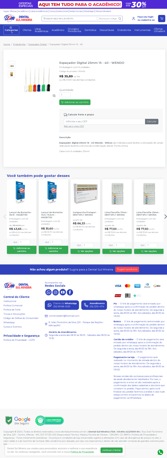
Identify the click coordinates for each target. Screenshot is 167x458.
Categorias (11, 30)
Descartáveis (107, 30)
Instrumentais (142, 30)
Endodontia (124, 30)
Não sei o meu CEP (74, 126)
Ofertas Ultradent (103, 11)
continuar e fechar (111, 450)
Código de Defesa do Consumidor (21, 318)
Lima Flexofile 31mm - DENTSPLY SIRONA (116, 213)
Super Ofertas (10, 11)
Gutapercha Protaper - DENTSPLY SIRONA (85, 213)
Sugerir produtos (127, 269)
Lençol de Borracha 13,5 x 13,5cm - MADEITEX (51, 215)
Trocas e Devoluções (14, 314)
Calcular (152, 121)
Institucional (62, 11)
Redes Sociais (75, 11)
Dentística (90, 30)
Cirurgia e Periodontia (74, 30)
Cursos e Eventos (12, 327)
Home (6, 44)
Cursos (52, 11)
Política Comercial (12, 305)
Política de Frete (12, 309)
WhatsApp (89, 11)
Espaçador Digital (37, 44)
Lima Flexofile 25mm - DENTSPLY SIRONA (148, 213)
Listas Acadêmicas (39, 11)
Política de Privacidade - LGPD (19, 340)
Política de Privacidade (82, 452)
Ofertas (27, 30)
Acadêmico (23, 11)
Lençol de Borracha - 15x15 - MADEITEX (20, 213)
